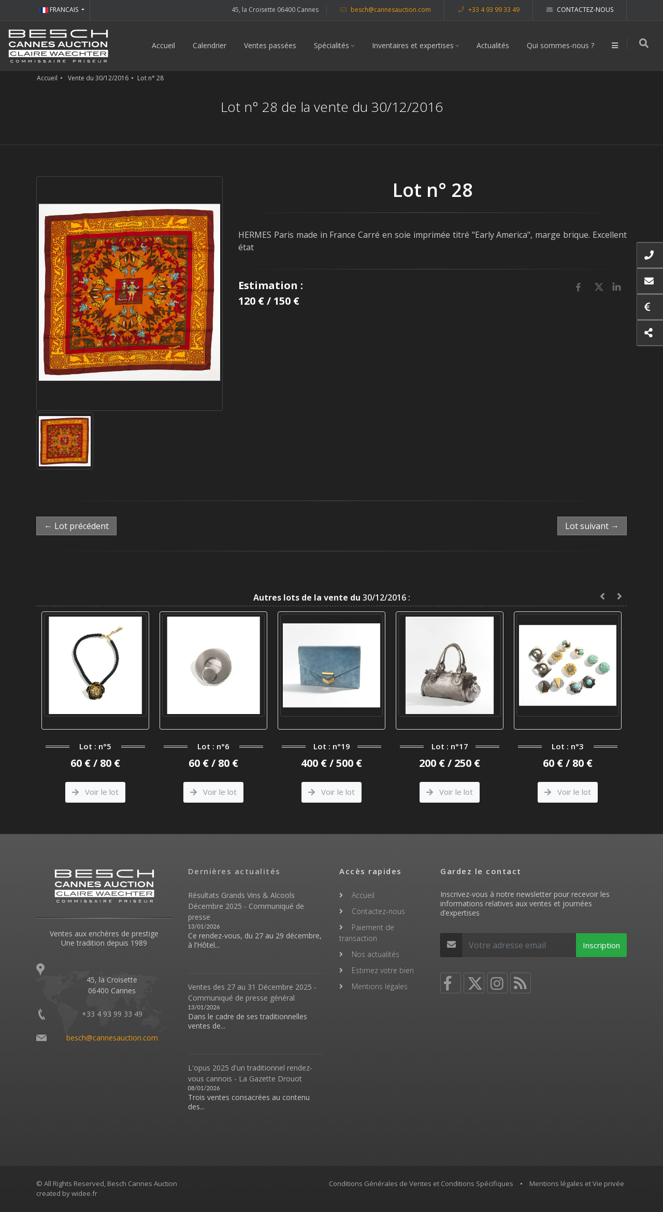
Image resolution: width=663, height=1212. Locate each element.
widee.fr (84, 1193)
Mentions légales (380, 986)
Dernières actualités (234, 871)
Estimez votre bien (383, 970)
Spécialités (333, 45)
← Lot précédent (76, 526)
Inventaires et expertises (414, 45)
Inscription (601, 945)
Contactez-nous (579, 9)
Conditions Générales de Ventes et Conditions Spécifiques (421, 1183)
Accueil (165, 45)
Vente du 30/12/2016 (98, 78)
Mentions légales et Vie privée (576, 1183)
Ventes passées (272, 45)
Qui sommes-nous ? (562, 45)
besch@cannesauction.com (385, 9)
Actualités (494, 45)
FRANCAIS (60, 9)
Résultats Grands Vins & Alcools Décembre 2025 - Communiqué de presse (246, 906)
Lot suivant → (592, 526)
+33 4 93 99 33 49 (489, 9)
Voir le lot (95, 792)
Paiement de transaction (366, 932)
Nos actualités (375, 954)
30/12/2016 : (331, 597)
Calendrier (211, 45)
